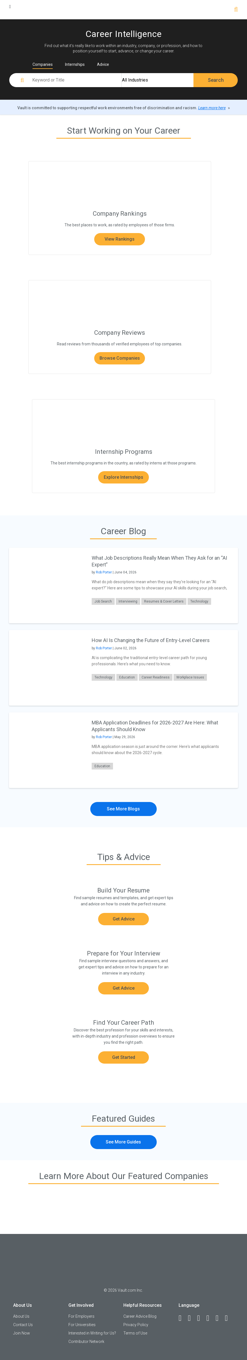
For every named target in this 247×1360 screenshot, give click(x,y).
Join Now (21, 1333)
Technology (199, 601)
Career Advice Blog (139, 1316)
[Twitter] (201, 1318)
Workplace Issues (190, 677)
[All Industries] (157, 80)
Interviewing (128, 601)
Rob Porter (104, 572)
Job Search (103, 601)
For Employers (81, 1316)
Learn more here (212, 108)
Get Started (123, 1057)
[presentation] (47, 585)
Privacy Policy (135, 1324)
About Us (21, 1316)
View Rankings (120, 239)
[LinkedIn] (192, 1318)
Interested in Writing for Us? (92, 1333)
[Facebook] (182, 1318)
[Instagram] (210, 1318)
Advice (103, 64)
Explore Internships (123, 477)
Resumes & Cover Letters (164, 601)
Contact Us (23, 1324)
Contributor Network (86, 1341)
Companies (43, 64)
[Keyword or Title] (76, 80)
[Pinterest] (219, 1318)
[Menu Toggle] (10, 6)
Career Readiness (156, 677)
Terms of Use (135, 1333)
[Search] (236, 10)
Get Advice (124, 919)
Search (216, 80)
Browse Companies (120, 358)
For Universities (82, 1324)
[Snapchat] (229, 1318)
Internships (75, 64)
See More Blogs (123, 809)
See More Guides (123, 1142)
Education (127, 677)
